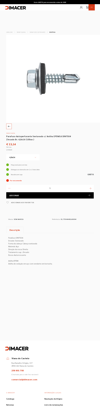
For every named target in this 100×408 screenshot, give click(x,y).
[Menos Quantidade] (9, 188)
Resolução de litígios (53, 399)
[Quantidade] (50, 188)
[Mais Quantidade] (91, 188)
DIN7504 (52, 32)
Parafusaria (21, 32)
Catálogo (9, 32)
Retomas (10, 405)
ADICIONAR (50, 195)
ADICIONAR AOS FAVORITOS (20, 202)
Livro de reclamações (53, 405)
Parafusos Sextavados (37, 32)
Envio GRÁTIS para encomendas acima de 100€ (50, 2)
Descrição (15, 230)
